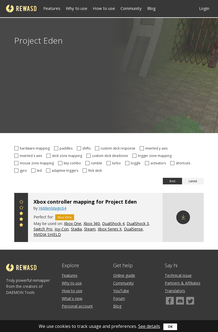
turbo (114, 163)
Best (172, 181)
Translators (175, 290)
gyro (21, 170)
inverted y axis (154, 148)
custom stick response (116, 148)
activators (156, 163)
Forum (119, 298)
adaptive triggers (63, 170)
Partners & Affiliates (182, 283)
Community (131, 8)
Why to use (76, 8)
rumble (94, 163)
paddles (64, 148)
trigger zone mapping (152, 155)
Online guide (124, 275)
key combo (70, 163)
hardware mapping (32, 148)
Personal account (77, 306)
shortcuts (181, 163)
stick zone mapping (65, 155)
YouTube (121, 290)
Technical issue (178, 275)
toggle (133, 163)
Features (51, 8)
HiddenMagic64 (52, 208)
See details (149, 326)
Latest (193, 181)
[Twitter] (190, 301)
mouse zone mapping (34, 163)
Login (204, 8)
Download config (183, 217)
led (37, 170)
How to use (104, 8)
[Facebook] (170, 301)
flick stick (93, 170)
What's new (72, 298)
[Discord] (180, 301)
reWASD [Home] (21, 8)
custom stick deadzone (108, 155)
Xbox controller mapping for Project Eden (85, 201)
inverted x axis (29, 155)
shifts (84, 148)
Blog (151, 8)
